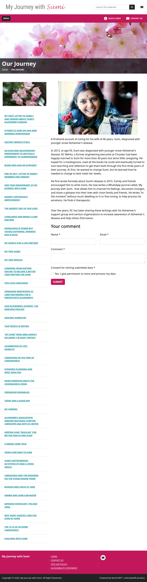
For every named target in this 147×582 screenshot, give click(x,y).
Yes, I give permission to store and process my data (85, 273)
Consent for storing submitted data (73, 267)
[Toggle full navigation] (6, 18)
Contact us (57, 560)
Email (104, 234)
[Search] (132, 7)
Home (5, 69)
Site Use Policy (59, 564)
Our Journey (17, 69)
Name (55, 234)
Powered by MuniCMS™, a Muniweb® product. (122, 577)
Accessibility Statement (64, 568)
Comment (58, 249)
